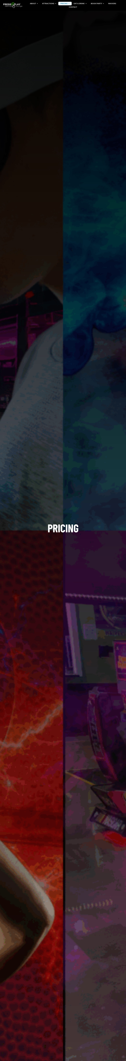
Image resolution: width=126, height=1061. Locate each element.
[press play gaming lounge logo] (13, 3)
